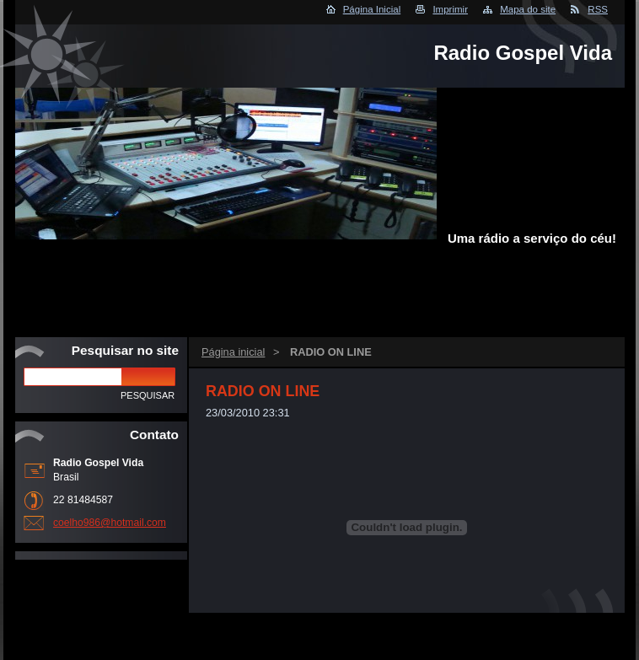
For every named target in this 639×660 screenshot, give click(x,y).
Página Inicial (372, 9)
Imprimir (450, 9)
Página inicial (233, 352)
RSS (598, 9)
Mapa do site (528, 9)
